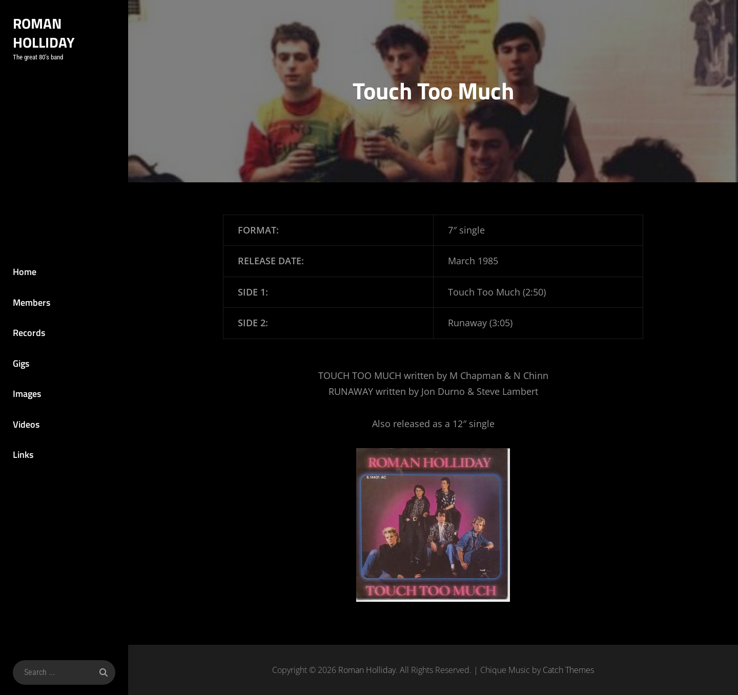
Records (29, 333)
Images (27, 394)
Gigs (21, 363)
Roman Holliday (44, 32)
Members (31, 302)
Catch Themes (568, 670)
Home (24, 272)
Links (23, 454)
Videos (26, 424)
